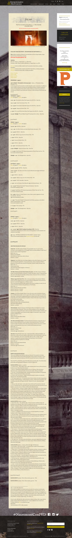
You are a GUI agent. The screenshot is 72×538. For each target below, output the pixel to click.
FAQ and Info (61, 38)
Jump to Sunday (14, 77)
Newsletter (52, 1)
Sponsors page (62, 102)
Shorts (12, 97)
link (19, 501)
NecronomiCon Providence (16, 3)
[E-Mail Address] (55, 523)
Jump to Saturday (14, 75)
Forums (62, 1)
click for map (64, 62)
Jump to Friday (13, 74)
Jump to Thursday (14, 72)
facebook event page (30, 236)
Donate (64, 94)
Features (20, 97)
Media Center (32, 528)
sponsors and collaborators (63, 23)
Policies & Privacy (62, 37)
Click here (13, 65)
